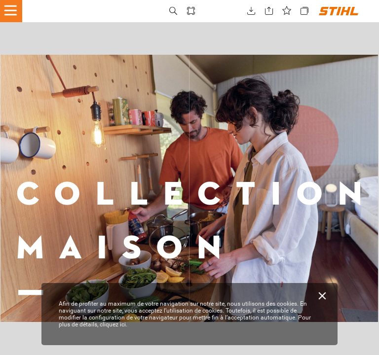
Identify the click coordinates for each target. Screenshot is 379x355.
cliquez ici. (113, 324)
